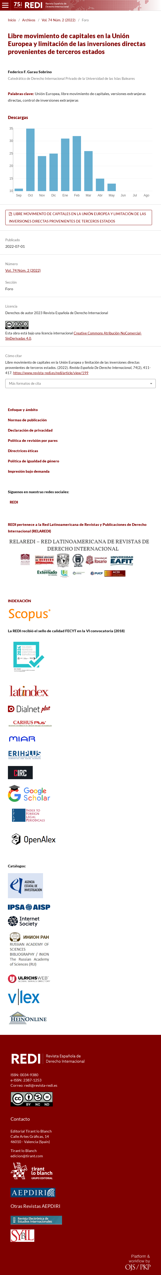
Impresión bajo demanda (29, 471)
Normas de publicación (27, 420)
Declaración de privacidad (30, 430)
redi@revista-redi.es (40, 1085)
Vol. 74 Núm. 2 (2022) (58, 20)
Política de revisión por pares (33, 440)
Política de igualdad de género (33, 461)
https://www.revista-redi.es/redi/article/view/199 (50, 373)
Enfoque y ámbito (23, 409)
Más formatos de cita (25, 383)
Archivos (28, 20)
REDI (14, 502)
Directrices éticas (23, 450)
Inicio (12, 20)
